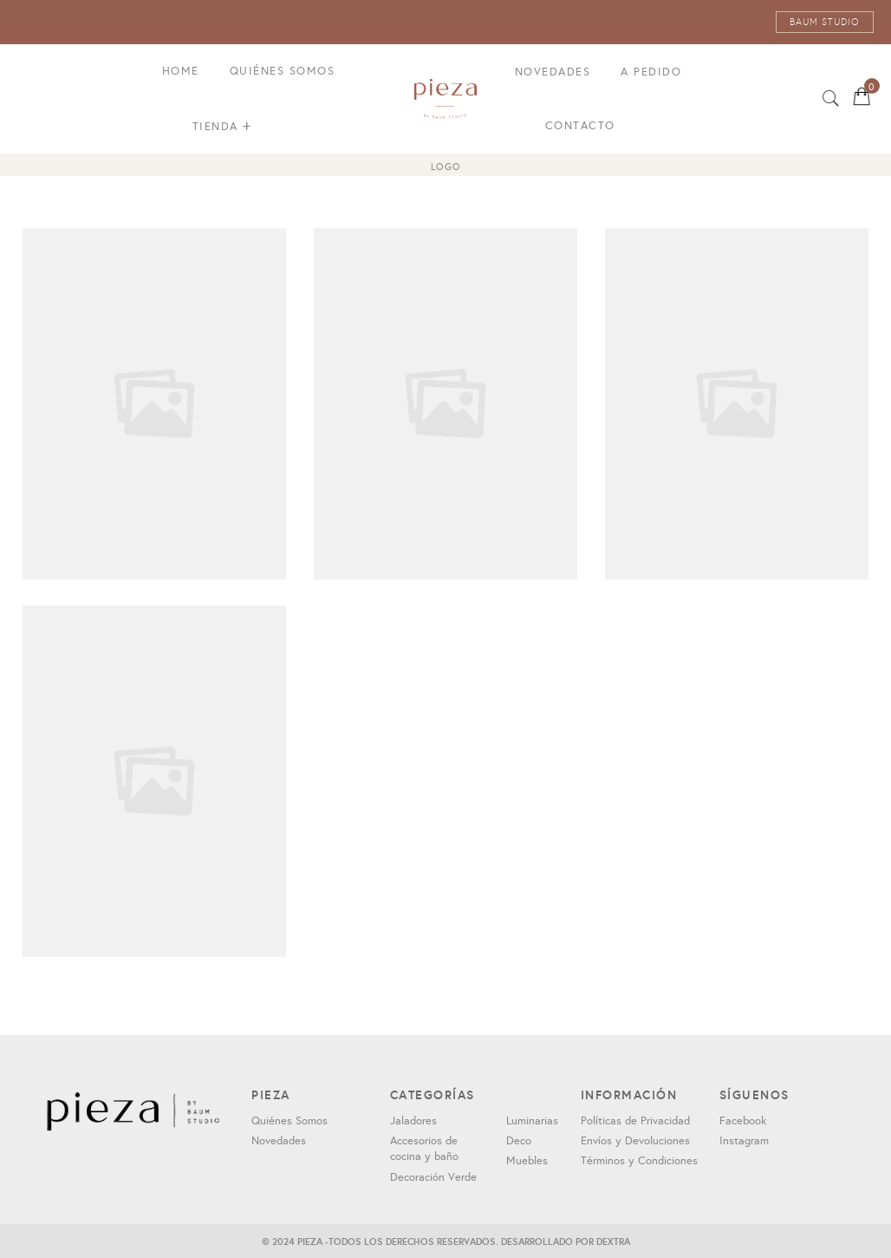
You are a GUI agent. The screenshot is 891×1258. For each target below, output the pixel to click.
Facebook (742, 1121)
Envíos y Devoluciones (635, 1141)
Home (180, 71)
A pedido (651, 72)
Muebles (527, 1161)
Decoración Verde (433, 1177)
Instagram (744, 1141)
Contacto (580, 126)
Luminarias (532, 1121)
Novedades (553, 72)
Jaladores (413, 1121)
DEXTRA (613, 1241)
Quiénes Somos (282, 71)
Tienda (222, 127)
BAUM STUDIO (825, 22)
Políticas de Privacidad (635, 1121)
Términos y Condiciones (639, 1161)
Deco (518, 1141)
